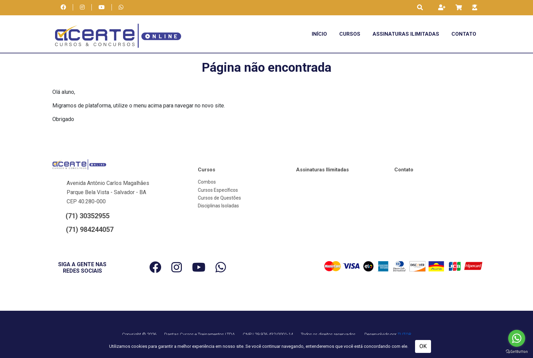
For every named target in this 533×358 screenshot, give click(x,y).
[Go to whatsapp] (516, 338)
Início (319, 34)
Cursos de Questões (219, 198)
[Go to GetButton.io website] (517, 351)
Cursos (349, 34)
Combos (207, 182)
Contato (463, 34)
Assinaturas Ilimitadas (406, 34)
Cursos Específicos (218, 190)
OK (423, 346)
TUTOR (404, 334)
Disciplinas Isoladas (218, 205)
